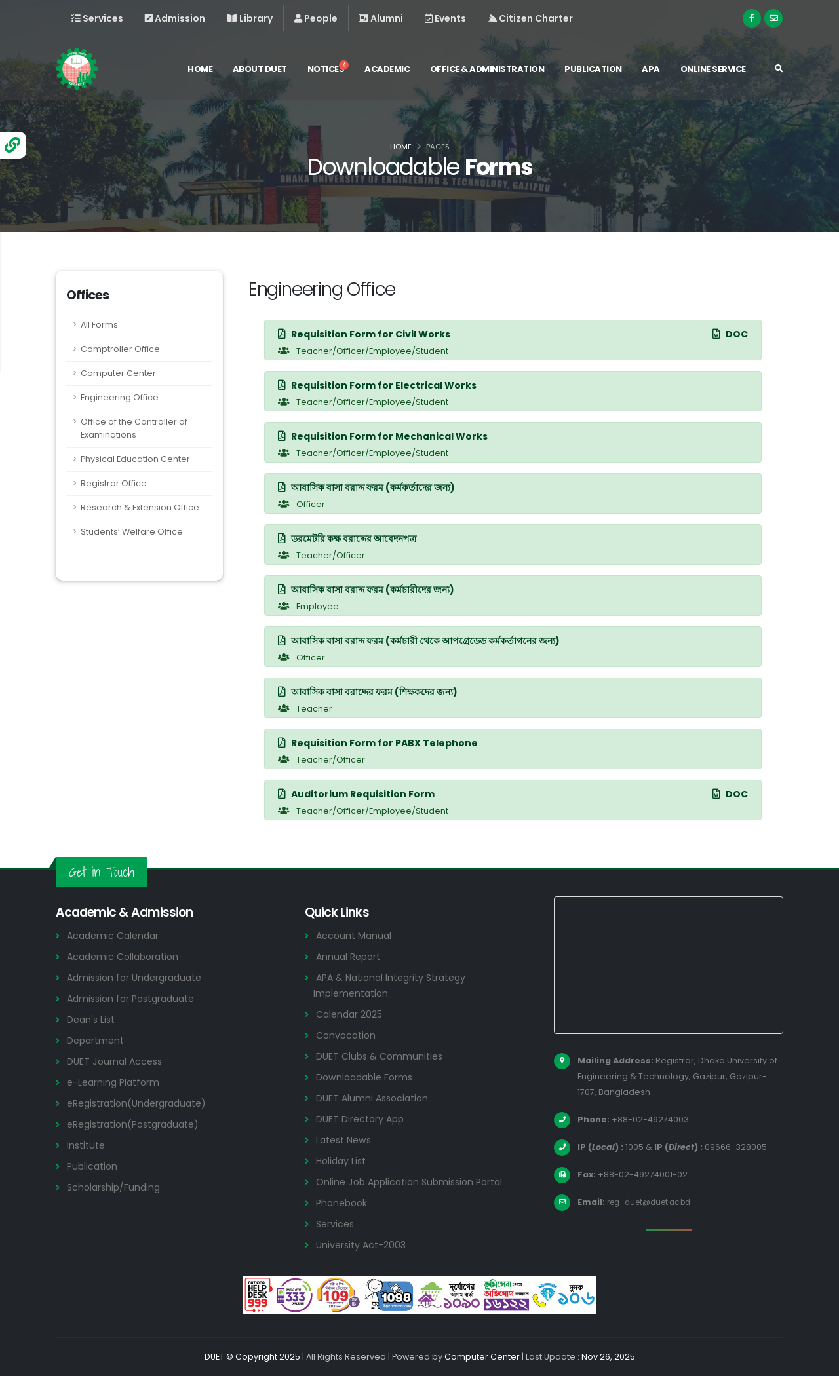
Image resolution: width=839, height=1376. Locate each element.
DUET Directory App (362, 1119)
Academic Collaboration (126, 956)
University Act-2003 (363, 1245)
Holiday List (343, 1161)
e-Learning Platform (116, 1082)
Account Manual (355, 935)
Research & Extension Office (140, 507)
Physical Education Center (135, 459)
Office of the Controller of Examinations (134, 428)
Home (199, 71)
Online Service (713, 71)
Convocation (348, 1035)
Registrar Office (114, 483)
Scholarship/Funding (116, 1187)
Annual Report (350, 956)
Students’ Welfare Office (132, 531)
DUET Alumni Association (375, 1098)
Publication (593, 71)
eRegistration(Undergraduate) (142, 1103)
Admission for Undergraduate (139, 977)
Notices (328, 69)
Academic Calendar (116, 935)
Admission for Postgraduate (136, 998)
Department (97, 1040)
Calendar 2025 (351, 1014)
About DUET (260, 71)
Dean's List (92, 1019)
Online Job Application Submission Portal (415, 1182)
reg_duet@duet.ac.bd (655, 1202)
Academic (387, 71)
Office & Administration (487, 71)
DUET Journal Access (116, 1061)
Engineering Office (120, 397)
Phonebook (343, 1203)
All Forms (99, 324)
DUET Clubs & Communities (382, 1056)
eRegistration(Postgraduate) (139, 1124)
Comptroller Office (120, 348)
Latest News (346, 1140)
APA (651, 71)
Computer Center (118, 373)
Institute (87, 1145)
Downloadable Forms (367, 1077)
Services (336, 1224)
